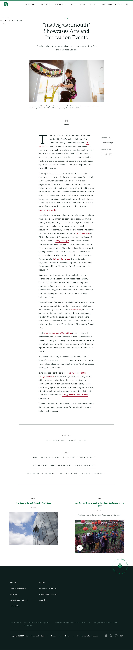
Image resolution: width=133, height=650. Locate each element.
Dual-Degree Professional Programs (36, 623)
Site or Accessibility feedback (87, 636)
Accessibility (43, 600)
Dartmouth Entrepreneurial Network (52, 465)
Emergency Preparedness (48, 588)
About (73, 4)
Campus (71, 440)
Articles (66, 18)
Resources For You (112, 4)
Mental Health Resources (48, 594)
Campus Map (14, 606)
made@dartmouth (46, 210)
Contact (13, 583)
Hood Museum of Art (85, 465)
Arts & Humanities (55, 440)
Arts (35, 457)
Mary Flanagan (62, 240)
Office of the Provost (93, 473)
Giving (92, 4)
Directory (13, 594)
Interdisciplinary (69, 473)
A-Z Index (66, 636)
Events (82, 440)
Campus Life (60, 4)
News (82, 4)
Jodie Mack (76, 309)
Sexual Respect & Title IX (19, 600)
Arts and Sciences (50, 457)
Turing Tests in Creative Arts (75, 394)
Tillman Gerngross (61, 259)
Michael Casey (83, 233)
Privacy (54, 636)
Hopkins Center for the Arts (42, 473)
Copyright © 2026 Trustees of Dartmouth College (27, 636)
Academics (45, 4)
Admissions (30, 4)
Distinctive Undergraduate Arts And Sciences (70, 623)
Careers (42, 583)
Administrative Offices (18, 588)
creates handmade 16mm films (58, 333)
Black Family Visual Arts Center (79, 457)
